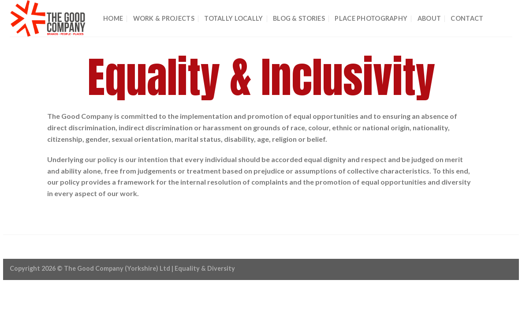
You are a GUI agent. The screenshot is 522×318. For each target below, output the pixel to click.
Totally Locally (233, 18)
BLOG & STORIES (299, 18)
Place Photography (371, 18)
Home (113, 18)
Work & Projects (163, 18)
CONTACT (467, 18)
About (429, 18)
